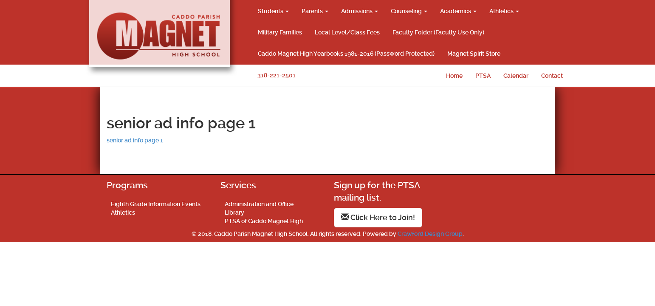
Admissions (359, 11)
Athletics (504, 11)
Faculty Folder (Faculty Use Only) (438, 32)
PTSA (483, 75)
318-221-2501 (276, 75)
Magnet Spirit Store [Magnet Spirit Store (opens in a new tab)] (473, 53)
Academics (458, 11)
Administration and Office (259, 204)
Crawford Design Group (430, 233)
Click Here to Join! (378, 217)
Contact (552, 75)
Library (234, 212)
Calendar (515, 75)
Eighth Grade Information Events (155, 204)
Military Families (280, 32)
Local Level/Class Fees (347, 32)
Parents (315, 11)
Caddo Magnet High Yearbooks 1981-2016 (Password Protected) (346, 53)
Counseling (409, 11)
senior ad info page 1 (135, 140)
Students (273, 11)
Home (454, 75)
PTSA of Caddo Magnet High (264, 221)
